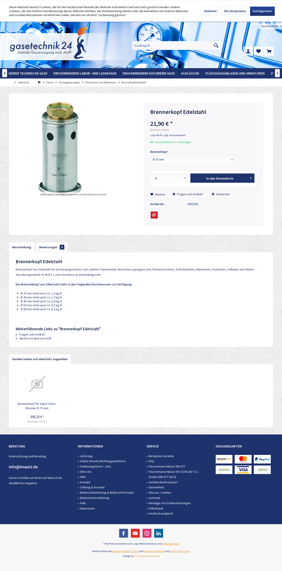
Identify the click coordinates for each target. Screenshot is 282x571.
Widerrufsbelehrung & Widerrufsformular (107, 492)
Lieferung (86, 456)
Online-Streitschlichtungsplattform (103, 461)
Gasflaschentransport (163, 482)
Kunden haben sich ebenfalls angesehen (40, 359)
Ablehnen (210, 11)
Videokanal (156, 508)
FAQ (151, 461)
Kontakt (85, 482)
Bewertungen (51, 247)
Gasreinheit (156, 487)
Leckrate (154, 498)
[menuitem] (270, 26)
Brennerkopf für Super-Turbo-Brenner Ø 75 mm (37, 406)
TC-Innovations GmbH (146, 556)
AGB (82, 503)
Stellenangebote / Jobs (95, 466)
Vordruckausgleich (161, 513)
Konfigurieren (262, 11)
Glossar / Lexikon (160, 492)
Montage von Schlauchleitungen (170, 503)
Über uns (86, 472)
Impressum (87, 508)
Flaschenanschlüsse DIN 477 (167, 466)
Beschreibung (21, 247)
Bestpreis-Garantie (161, 456)
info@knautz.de (23, 466)
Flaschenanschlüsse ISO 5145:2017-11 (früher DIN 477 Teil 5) (173, 474)
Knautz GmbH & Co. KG (125, 551)
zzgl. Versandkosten (174, 135)
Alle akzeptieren (235, 11)
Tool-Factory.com (180, 551)
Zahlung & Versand (92, 487)
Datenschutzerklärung (94, 498)
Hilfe (83, 477)
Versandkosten (170, 543)
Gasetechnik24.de (154, 551)
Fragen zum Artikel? (188, 194)
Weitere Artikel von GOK (33, 338)
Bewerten (221, 194)
